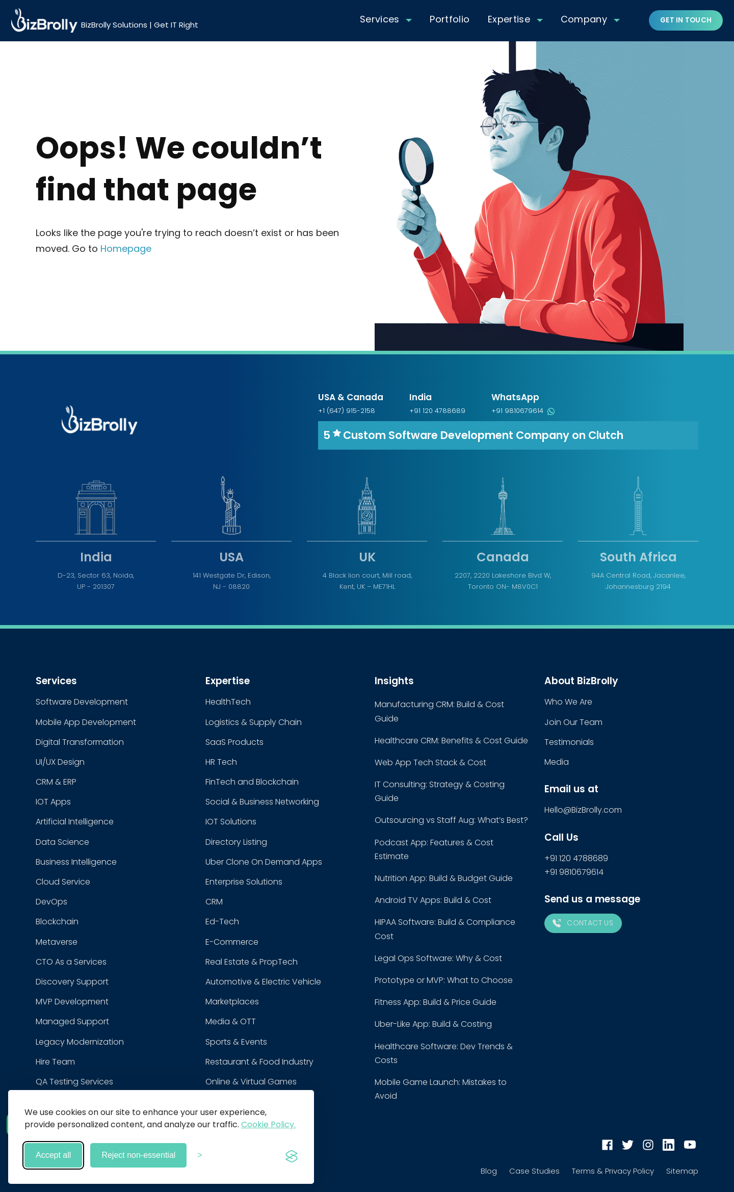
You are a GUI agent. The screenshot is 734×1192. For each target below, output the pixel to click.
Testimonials (569, 742)
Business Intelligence (76, 862)
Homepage (125, 248)
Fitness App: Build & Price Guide (435, 1002)
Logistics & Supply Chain (253, 722)
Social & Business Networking (262, 802)
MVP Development (72, 1001)
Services (379, 19)
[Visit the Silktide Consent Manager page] (291, 1155)
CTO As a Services (71, 962)
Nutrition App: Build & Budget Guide (444, 878)
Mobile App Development (86, 722)
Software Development (82, 702)
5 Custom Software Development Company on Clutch (473, 435)
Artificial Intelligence (75, 821)
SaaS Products (234, 742)
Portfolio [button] (449, 19)
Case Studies (534, 1170)
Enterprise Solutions (243, 882)
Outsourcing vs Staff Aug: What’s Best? (451, 820)
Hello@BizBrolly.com (583, 810)
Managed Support (72, 1021)
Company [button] (584, 19)
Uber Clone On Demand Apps (263, 862)
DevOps (51, 902)
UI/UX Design (60, 762)
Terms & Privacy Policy (613, 1170)
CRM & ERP (56, 782)
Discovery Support (72, 982)
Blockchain (57, 921)
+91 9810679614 (523, 411)
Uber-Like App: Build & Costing (433, 1024)
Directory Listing (236, 842)
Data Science (62, 842)
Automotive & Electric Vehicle (263, 982)
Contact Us (583, 923)
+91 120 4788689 (437, 411)
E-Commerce (231, 942)
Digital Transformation (80, 742)
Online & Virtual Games (251, 1081)
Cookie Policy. (268, 1124)
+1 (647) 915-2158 (346, 411)
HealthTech (228, 702)
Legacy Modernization (80, 1042)
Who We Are (568, 702)
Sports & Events (236, 1042)
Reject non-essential (138, 1155)
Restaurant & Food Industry (259, 1062)
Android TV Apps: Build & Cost (433, 900)
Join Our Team (573, 722)
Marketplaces (232, 1001)
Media (556, 762)
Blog (489, 1170)
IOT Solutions (230, 821)
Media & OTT (230, 1021)
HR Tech (221, 762)
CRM (214, 902)
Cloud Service (63, 882)
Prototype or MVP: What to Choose (444, 980)
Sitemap (682, 1170)
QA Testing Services (74, 1081)
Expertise (509, 19)
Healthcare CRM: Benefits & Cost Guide (451, 740)
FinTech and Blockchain (252, 782)
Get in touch (686, 20)
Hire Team (55, 1062)
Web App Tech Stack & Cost (430, 762)
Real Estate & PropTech (251, 962)
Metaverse (56, 942)
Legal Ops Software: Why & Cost (438, 958)
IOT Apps (53, 802)
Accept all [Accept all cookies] (53, 1155)
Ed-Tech (222, 921)
